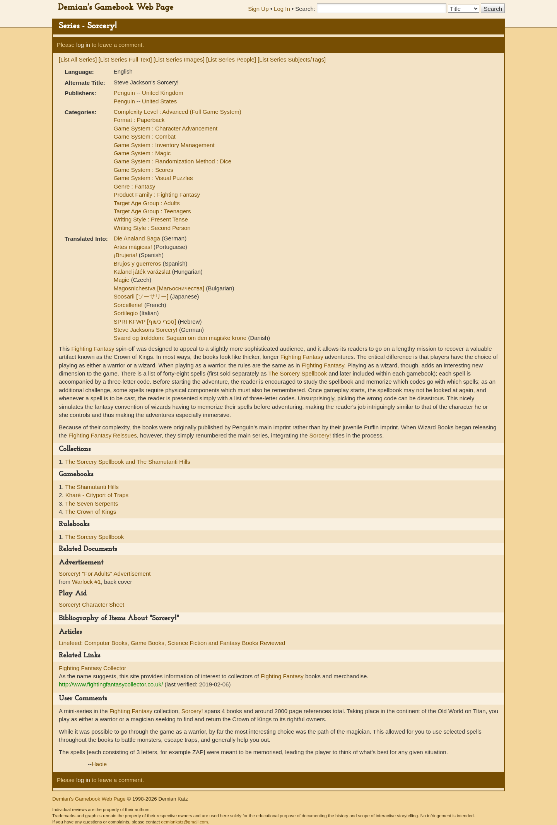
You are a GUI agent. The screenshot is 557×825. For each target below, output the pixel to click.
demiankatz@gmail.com (184, 822)
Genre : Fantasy (134, 186)
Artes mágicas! (134, 247)
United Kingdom (162, 92)
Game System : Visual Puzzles (153, 178)
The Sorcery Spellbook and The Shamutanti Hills (127, 461)
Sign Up (258, 8)
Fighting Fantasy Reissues (102, 435)
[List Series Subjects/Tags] (292, 59)
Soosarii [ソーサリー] (142, 296)
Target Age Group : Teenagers (152, 211)
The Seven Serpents (91, 503)
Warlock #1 (86, 581)
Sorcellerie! (129, 305)
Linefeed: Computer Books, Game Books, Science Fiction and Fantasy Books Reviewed (172, 643)
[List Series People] (231, 59)
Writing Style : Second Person (152, 228)
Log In (282, 8)
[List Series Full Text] (125, 59)
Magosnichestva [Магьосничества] (160, 288)
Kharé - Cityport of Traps (96, 495)
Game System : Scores (143, 169)
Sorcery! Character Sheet (91, 604)
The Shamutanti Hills (91, 487)
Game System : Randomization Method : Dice (172, 161)
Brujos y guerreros (138, 263)
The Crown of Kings (90, 511)
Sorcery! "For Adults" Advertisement (104, 573)
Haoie (99, 764)
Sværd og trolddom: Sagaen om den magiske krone (181, 337)
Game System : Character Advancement (165, 128)
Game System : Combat (145, 136)
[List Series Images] (179, 59)
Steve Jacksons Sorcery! (146, 329)
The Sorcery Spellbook (297, 373)
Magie (122, 279)
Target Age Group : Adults (147, 203)
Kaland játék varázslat (143, 271)
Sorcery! (320, 435)
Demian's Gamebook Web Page (115, 7)
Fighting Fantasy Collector (92, 668)
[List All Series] (78, 59)
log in (83, 44)
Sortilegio (127, 313)
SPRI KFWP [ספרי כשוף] (146, 321)
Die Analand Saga (138, 238)
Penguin (125, 92)
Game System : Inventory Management (164, 145)
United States (159, 101)
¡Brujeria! (126, 255)
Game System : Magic (142, 153)
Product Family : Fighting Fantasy (157, 194)
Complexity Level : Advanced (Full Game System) (177, 111)
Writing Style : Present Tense (151, 219)
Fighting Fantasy (93, 348)
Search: (305, 8)
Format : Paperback (139, 120)
